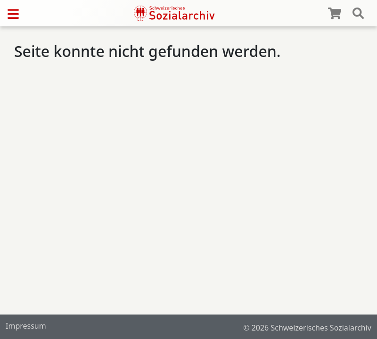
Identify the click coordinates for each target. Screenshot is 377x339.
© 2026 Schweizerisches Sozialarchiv (307, 328)
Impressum (26, 326)
